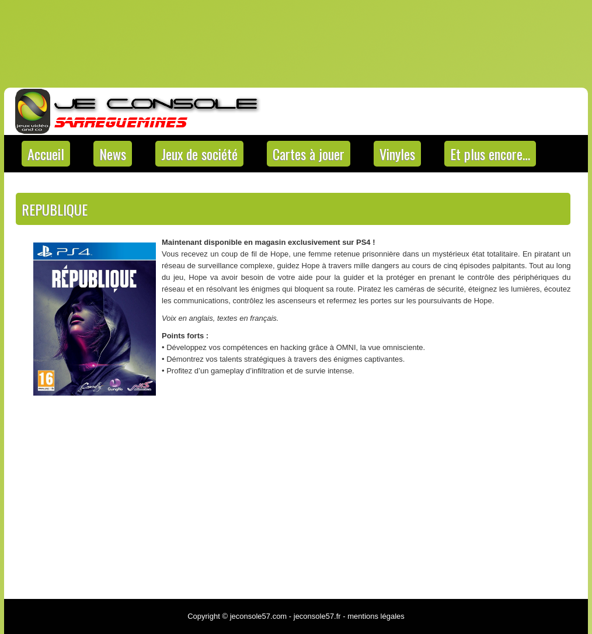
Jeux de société (199, 153)
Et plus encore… (490, 153)
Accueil (45, 153)
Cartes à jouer (308, 153)
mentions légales (376, 616)
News (112, 153)
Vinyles (397, 153)
